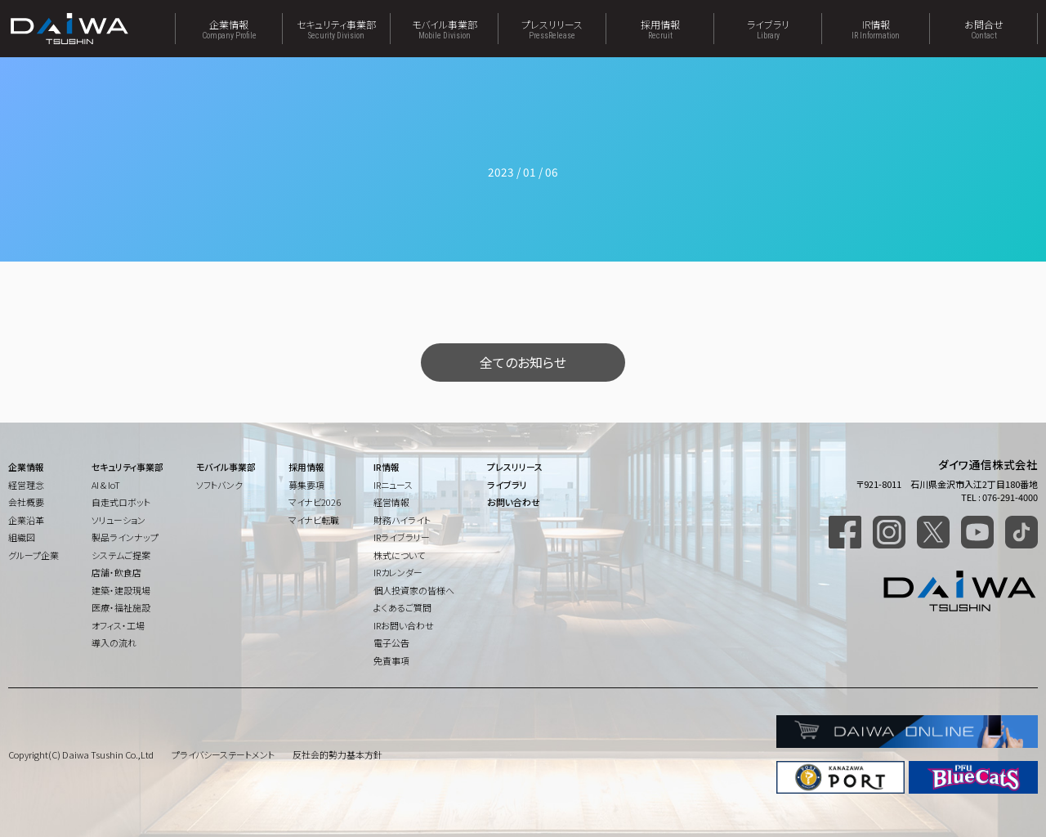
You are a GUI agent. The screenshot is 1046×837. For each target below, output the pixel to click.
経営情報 (391, 501)
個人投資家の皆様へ (413, 590)
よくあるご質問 (402, 607)
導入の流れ (114, 642)
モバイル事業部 (444, 28)
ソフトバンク (219, 484)
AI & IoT (106, 484)
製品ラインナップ (125, 537)
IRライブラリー (401, 537)
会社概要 (26, 501)
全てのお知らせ (523, 362)
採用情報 (660, 28)
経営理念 (26, 484)
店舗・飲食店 (116, 572)
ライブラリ (767, 28)
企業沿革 (26, 519)
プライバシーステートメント (223, 754)
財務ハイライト (402, 519)
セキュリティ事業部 (336, 28)
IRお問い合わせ (403, 625)
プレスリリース (552, 28)
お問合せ (983, 28)
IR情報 (875, 28)
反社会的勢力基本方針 (337, 754)
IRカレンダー (397, 572)
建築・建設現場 (121, 590)
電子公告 (391, 642)
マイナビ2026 (314, 501)
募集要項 (306, 484)
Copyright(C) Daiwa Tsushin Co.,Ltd (81, 754)
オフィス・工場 (118, 625)
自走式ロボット (121, 501)
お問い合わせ (513, 501)
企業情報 (229, 28)
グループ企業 (33, 555)
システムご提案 (121, 555)
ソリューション (118, 519)
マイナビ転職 (313, 519)
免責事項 (391, 660)
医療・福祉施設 (121, 607)
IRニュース (393, 484)
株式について (399, 555)
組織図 (21, 537)
